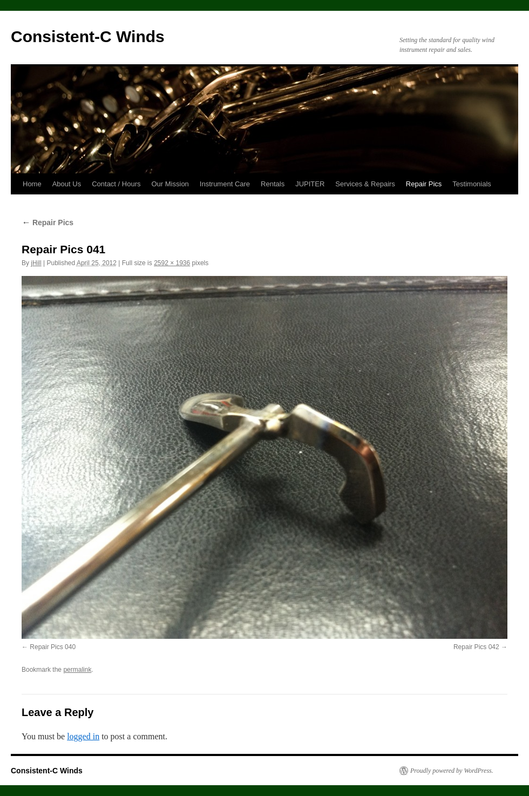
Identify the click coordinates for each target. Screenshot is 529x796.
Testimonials (471, 184)
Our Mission (170, 184)
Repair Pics (424, 184)
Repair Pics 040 (53, 647)
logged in (83, 736)
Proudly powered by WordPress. (451, 770)
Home (32, 184)
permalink (77, 669)
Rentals (272, 184)
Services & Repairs (365, 184)
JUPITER (309, 184)
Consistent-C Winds (88, 36)
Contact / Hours (116, 184)
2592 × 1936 (172, 263)
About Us (66, 184)
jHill (36, 263)
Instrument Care (225, 184)
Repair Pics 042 (476, 647)
